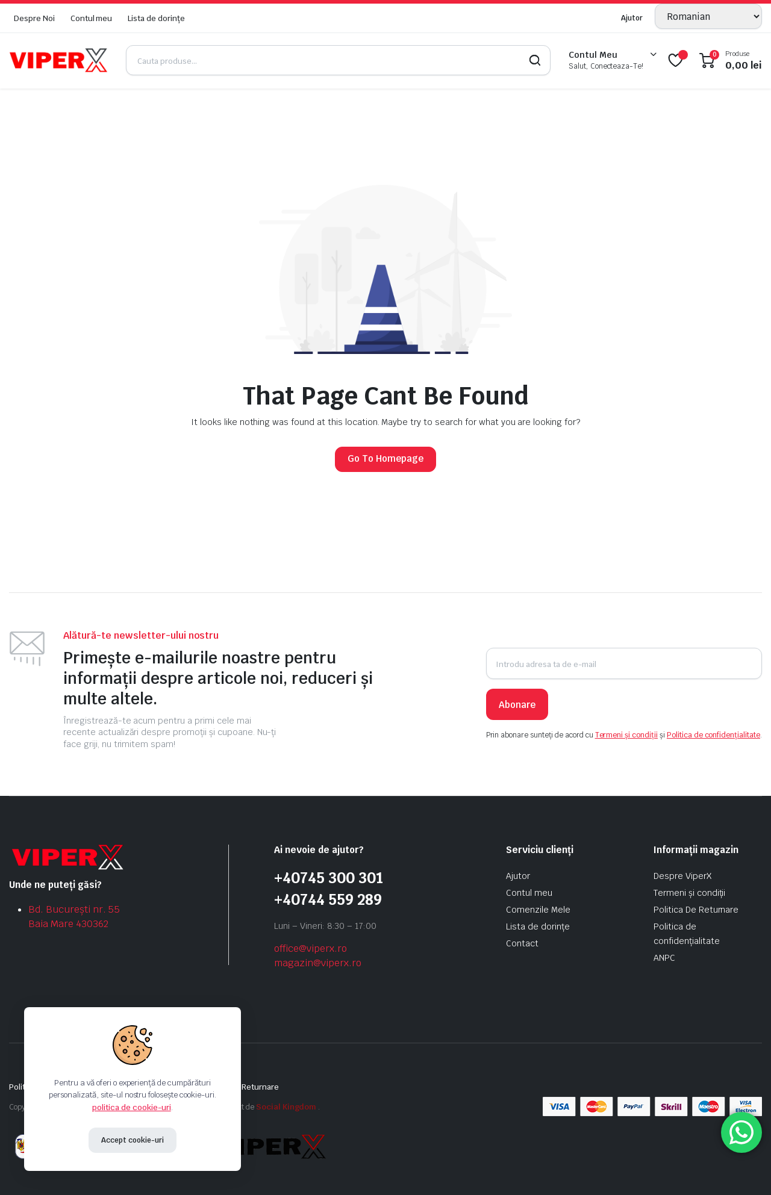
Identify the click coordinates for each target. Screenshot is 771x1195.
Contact (522, 943)
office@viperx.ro (310, 948)
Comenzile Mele (538, 909)
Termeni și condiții (626, 735)
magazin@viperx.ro (317, 963)
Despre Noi (34, 18)
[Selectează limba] (708, 16)
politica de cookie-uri (131, 1107)
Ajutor (632, 18)
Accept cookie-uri (132, 1140)
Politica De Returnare (696, 909)
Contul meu (91, 18)
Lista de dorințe (156, 18)
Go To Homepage (385, 458)
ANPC (664, 957)
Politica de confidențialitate (713, 735)
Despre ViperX (682, 876)
